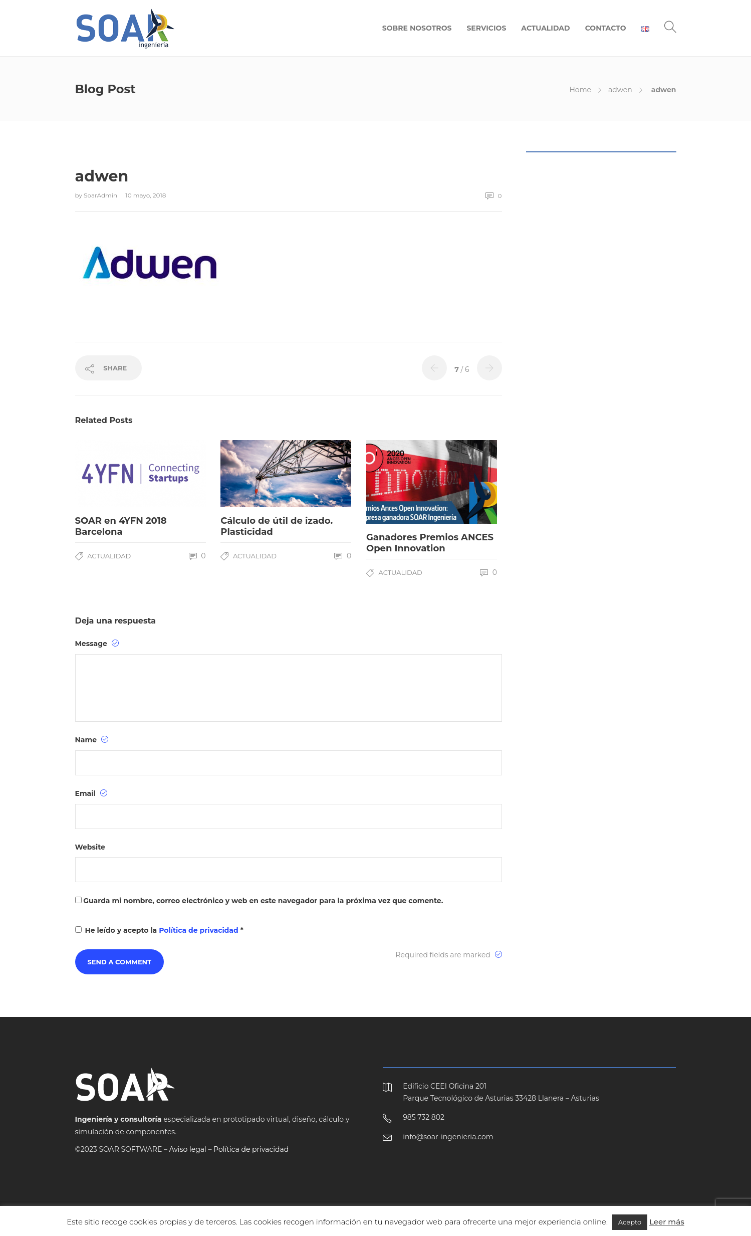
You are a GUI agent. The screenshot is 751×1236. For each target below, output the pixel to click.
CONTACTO (605, 28)
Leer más (666, 1221)
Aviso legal (187, 1149)
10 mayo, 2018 (145, 195)
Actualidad (109, 556)
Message (97, 643)
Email (91, 793)
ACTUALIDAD (545, 28)
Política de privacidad (199, 930)
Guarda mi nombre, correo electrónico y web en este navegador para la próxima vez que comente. (263, 900)
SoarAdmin (101, 195)
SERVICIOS (486, 28)
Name (92, 739)
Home (580, 89)
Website (90, 847)
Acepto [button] (629, 1222)
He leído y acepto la (159, 930)
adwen (620, 89)
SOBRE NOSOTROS (417, 28)
